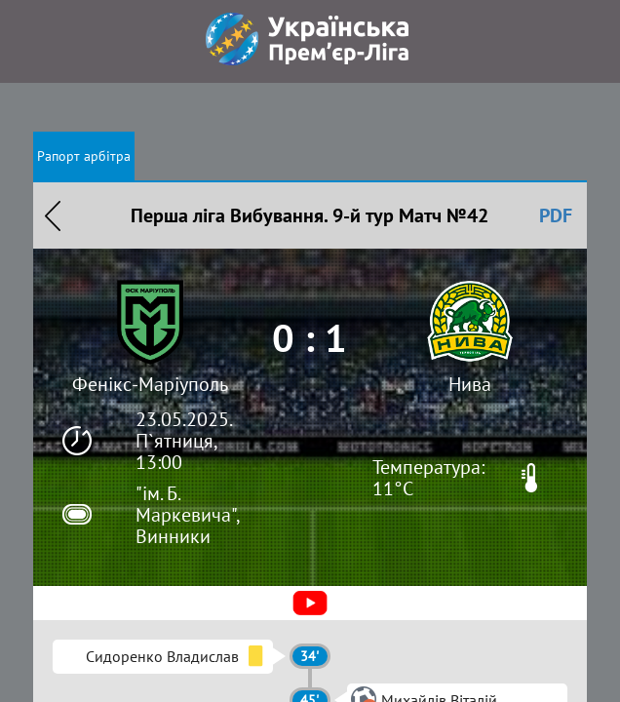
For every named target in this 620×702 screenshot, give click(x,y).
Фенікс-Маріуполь (150, 384)
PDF (555, 215)
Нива (469, 384)
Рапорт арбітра (84, 156)
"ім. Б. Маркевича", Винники (187, 515)
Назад (52, 215)
